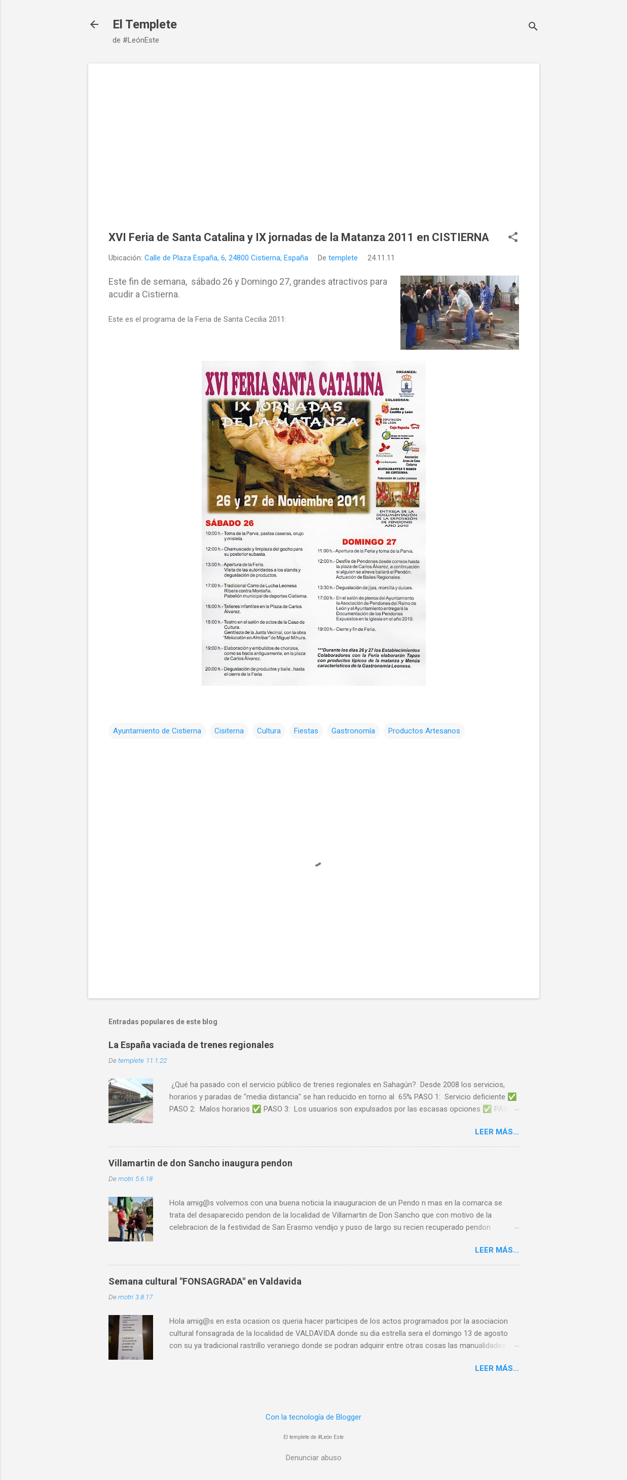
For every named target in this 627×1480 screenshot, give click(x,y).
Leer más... (497, 1131)
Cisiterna (229, 730)
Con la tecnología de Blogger (313, 1417)
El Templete (145, 24)
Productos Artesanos (424, 730)
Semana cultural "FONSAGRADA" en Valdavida (205, 1281)
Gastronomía (353, 730)
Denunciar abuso (314, 1457)
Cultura (269, 730)
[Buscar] (533, 27)
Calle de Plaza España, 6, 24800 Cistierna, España (226, 257)
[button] (513, 238)
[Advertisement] (313, 155)
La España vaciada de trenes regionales (191, 1044)
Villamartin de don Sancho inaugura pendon (200, 1163)
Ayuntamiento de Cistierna (157, 730)
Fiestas (306, 730)
